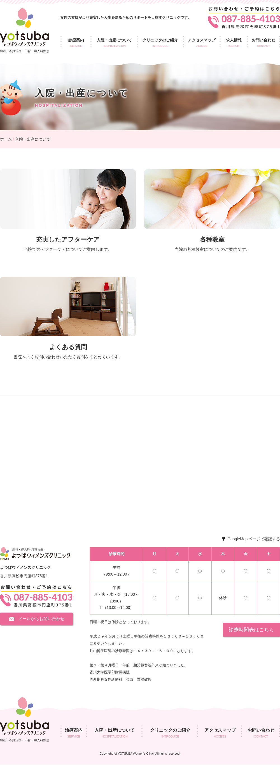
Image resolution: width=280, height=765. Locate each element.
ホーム (6, 139)
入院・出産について (114, 43)
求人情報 (234, 43)
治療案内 (74, 733)
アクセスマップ (201, 43)
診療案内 (76, 43)
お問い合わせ (261, 733)
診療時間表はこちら (251, 629)
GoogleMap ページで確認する (253, 539)
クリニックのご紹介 (160, 43)
